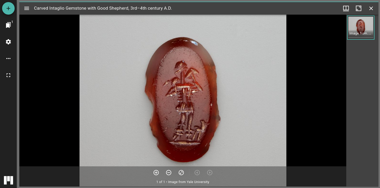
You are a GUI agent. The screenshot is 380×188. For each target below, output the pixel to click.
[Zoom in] (156, 172)
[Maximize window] (358, 8)
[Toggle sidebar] (26, 8)
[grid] (362, 100)
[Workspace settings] (8, 42)
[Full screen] (8, 75)
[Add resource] (8, 8)
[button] (360, 27)
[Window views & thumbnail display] (346, 8)
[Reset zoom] (181, 172)
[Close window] (371, 8)
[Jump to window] (8, 25)
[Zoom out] (168, 172)
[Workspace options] (8, 58)
